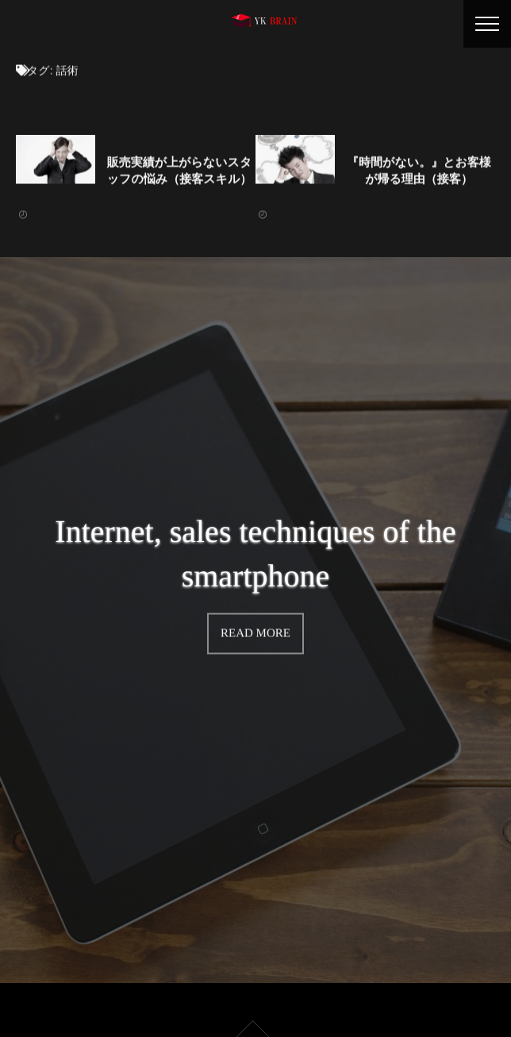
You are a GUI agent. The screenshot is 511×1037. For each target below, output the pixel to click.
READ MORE (255, 631)
